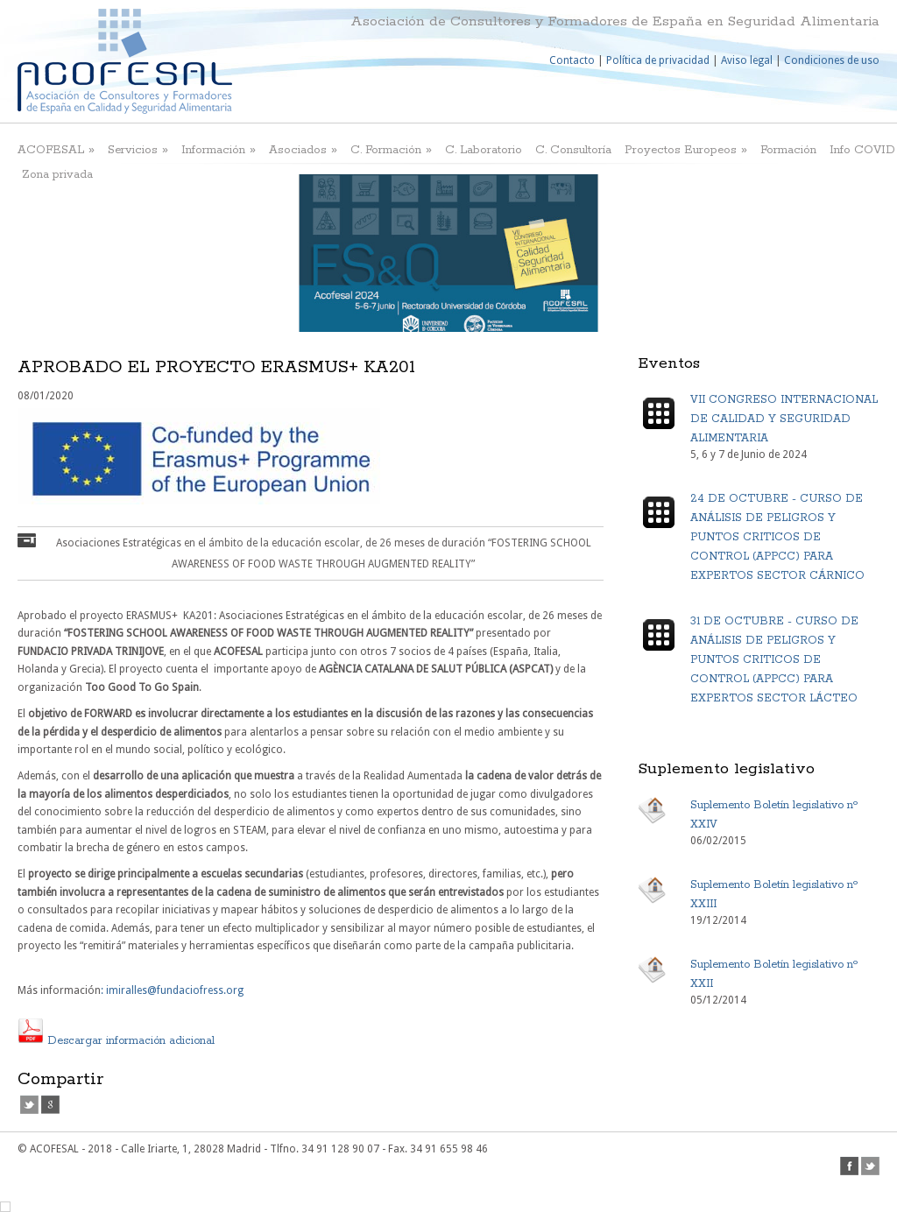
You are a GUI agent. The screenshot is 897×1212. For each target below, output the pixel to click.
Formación (788, 150)
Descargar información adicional (116, 1040)
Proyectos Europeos (686, 149)
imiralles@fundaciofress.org (175, 990)
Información (218, 149)
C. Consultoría (573, 150)
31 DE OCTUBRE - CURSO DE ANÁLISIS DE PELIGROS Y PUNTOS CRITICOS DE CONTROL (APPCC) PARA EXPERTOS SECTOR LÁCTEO (774, 660)
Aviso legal (747, 60)
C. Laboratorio (483, 150)
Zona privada (57, 174)
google (50, 1105)
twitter (29, 1105)
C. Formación (391, 149)
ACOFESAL (56, 149)
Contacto (572, 60)
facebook (849, 1166)
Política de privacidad (658, 60)
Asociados (303, 149)
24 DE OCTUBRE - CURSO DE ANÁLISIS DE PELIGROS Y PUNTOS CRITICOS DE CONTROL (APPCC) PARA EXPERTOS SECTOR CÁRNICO (777, 537)
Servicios (138, 149)
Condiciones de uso (831, 60)
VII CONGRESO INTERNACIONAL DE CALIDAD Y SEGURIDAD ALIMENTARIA (784, 419)
